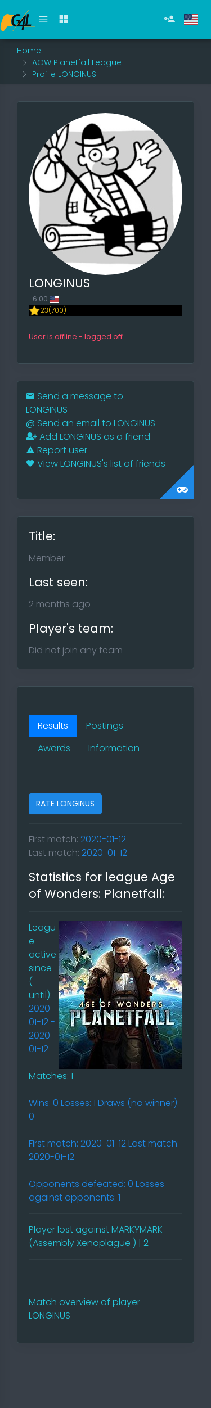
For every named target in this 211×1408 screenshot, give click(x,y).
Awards (54, 748)
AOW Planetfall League (77, 62)
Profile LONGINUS (64, 74)
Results (53, 725)
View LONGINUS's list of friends (95, 463)
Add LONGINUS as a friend (88, 436)
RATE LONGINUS (65, 803)
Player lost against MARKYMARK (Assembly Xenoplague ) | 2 (96, 1236)
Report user (56, 450)
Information (114, 748)
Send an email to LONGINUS (90, 423)
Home (29, 50)
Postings (104, 725)
